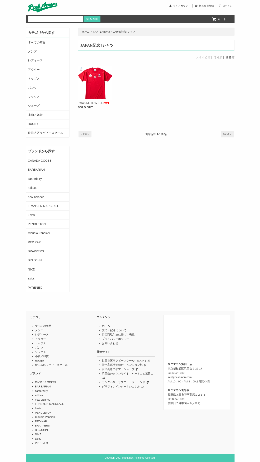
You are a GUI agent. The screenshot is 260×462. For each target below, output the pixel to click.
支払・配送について (114, 330)
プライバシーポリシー (115, 338)
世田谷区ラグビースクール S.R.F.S (124, 360)
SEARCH (92, 19)
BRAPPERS (36, 251)
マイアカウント (181, 5)
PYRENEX (35, 287)
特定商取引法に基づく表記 (118, 334)
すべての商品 (37, 42)
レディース (35, 60)
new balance (36, 197)
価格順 (218, 57)
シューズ (34, 105)
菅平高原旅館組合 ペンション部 (122, 364)
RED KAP (34, 242)
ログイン (227, 5)
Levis (31, 215)
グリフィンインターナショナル (121, 386)
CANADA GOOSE (40, 160)
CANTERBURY (101, 31)
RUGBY (33, 124)
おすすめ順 (203, 57)
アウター (34, 69)
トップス (34, 78)
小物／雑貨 (35, 115)
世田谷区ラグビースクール (45, 133)
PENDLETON (37, 224)
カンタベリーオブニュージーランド (123, 382)
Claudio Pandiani (39, 233)
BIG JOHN (35, 260)
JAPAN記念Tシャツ (124, 31)
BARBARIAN (36, 169)
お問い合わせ (110, 343)
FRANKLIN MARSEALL (43, 206)
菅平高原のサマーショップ (118, 369)
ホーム (86, 31)
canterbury (35, 178)
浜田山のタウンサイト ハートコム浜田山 (127, 373)
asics (31, 278)
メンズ (32, 51)
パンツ (32, 87)
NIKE (31, 269)
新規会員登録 (206, 5)
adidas (32, 187)
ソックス (34, 96)
